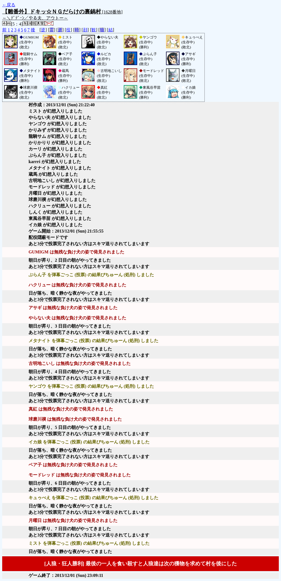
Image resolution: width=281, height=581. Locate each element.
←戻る (8, 4)
